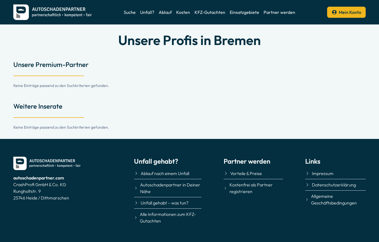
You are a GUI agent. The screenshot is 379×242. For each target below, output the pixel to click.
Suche (130, 12)
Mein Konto (346, 12)
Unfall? (147, 12)
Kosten (183, 12)
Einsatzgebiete (244, 12)
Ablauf (165, 12)
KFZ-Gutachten (209, 12)
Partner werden (279, 12)
